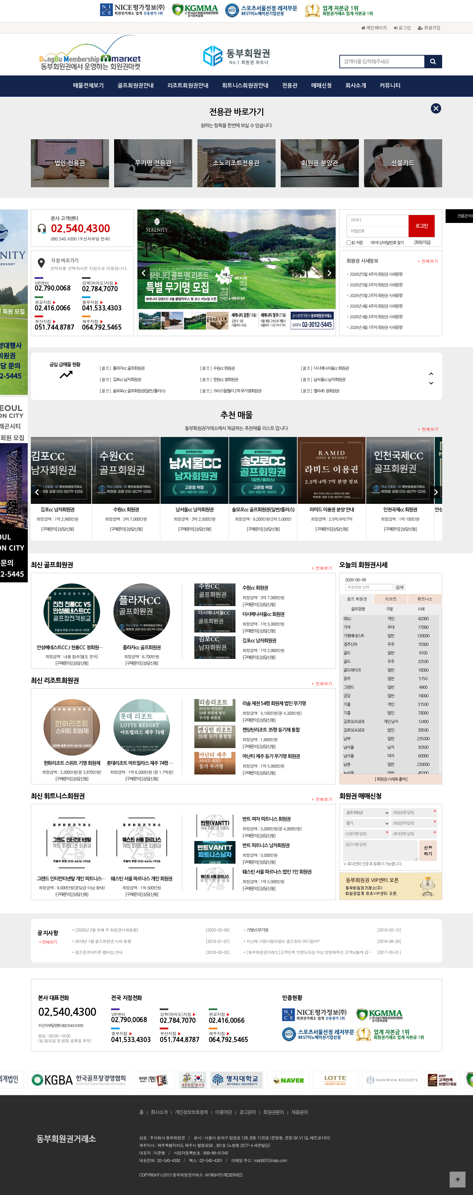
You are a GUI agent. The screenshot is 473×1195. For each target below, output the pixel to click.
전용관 (290, 85)
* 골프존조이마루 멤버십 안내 (97, 952)
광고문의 (247, 1112)
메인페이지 (374, 27)
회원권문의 (273, 1112)
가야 (346, 627)
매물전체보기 (88, 85)
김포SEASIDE (354, 722)
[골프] (121, 379)
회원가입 (429, 27)
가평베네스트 (353, 636)
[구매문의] (57, 529)
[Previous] (143, 273)
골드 (346, 653)
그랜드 (348, 687)
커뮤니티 (390, 85)
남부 (346, 739)
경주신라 (350, 644)
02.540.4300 (80, 228)
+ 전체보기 (427, 261)
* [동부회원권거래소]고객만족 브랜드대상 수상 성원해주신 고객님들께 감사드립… (308, 952)
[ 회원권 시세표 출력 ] (391, 779)
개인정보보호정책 (191, 1112)
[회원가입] (422, 242)
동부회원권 (237, 56)
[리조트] (134, 368)
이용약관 (223, 1112)
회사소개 (355, 85)
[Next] (329, 273)
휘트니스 (424, 599)
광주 (346, 679)
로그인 (402, 27)
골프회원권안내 (136, 85)
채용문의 (299, 1112)
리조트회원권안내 (187, 85)
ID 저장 (357, 242)
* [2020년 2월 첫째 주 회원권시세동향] (105, 930)
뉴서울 (348, 773)
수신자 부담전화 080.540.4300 (60, 1026)
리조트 (390, 599)
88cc (347, 619)
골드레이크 (352, 670)
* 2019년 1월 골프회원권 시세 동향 (101, 941)
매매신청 (321, 85)
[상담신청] (73, 529)
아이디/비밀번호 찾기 (387, 243)
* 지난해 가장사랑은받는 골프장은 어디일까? (281, 941)
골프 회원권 (357, 599)
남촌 (346, 764)
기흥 (346, 704)
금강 (346, 696)
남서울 (348, 747)
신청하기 (428, 850)
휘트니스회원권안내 (245, 85)
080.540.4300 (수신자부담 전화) (80, 238)
